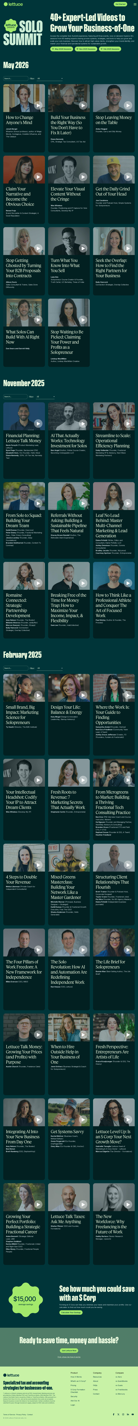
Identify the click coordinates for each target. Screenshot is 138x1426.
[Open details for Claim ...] (24, 190)
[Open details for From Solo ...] (24, 520)
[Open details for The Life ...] (114, 969)
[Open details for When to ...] (69, 1054)
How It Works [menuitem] (76, 1377)
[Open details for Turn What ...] (69, 261)
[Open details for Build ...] (69, 118)
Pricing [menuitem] (73, 1385)
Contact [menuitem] (96, 1394)
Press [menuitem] (95, 1390)
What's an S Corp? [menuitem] (78, 1381)
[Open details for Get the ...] (114, 190)
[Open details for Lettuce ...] (24, 1054)
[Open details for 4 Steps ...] (24, 884)
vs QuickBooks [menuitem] (122, 1381)
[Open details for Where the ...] (114, 715)
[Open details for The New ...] (114, 1224)
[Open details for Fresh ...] (69, 799)
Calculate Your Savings (71, 1312)
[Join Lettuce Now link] (69, 1350)
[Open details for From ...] (114, 799)
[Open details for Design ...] (69, 715)
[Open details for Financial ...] (24, 440)
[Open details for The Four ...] (24, 969)
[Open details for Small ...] (24, 715)
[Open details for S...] (114, 440)
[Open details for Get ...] (69, 1139)
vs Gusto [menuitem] (119, 1385)
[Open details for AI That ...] (69, 440)
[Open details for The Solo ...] (69, 969)
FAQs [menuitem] (95, 1385)
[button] (135, 4)
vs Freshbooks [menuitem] (122, 1390)
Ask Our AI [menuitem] (75, 1401)
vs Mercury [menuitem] (120, 1394)
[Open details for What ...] (24, 333)
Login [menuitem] (73, 1405)
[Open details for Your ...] (24, 799)
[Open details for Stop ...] (114, 118)
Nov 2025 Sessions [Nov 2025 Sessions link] (86, 49)
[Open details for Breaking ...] (69, 600)
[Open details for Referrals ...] (69, 520)
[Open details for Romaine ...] (24, 600)
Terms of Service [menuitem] (9, 1414)
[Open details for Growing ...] (24, 1224)
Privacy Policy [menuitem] (21, 1414)
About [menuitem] (95, 1381)
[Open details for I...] (24, 1139)
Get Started (120, 4)
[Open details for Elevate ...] (69, 190)
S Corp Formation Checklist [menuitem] (78, 1391)
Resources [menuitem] (97, 1377)
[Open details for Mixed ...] (69, 884)
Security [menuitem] (74, 1396)
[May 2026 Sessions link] (61, 49)
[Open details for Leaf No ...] (114, 520)
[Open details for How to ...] (24, 118)
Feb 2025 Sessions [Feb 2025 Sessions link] (110, 49)
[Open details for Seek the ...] (114, 261)
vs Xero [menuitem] (119, 1377)
